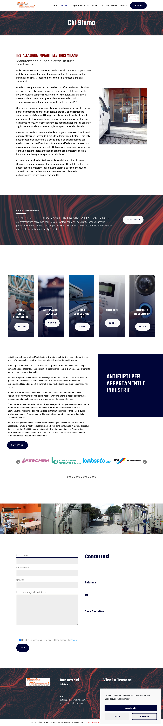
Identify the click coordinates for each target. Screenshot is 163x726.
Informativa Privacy (96, 722)
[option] (35, 460)
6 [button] (79, 477)
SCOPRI (22, 326)
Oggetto (47, 582)
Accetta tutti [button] (130, 708)
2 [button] (70, 477)
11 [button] (90, 477)
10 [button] (88, 477)
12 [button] (93, 477)
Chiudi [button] (117, 716)
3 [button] (72, 477)
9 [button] (86, 477)
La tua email (47, 570)
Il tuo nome (47, 558)
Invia (22, 647)
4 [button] (74, 477)
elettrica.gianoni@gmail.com (73, 700)
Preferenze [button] (144, 716)
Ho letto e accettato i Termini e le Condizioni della (47, 640)
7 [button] (81, 477)
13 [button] (95, 477)
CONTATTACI (133, 219)
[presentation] (35, 633)
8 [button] (84, 477)
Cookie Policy (123, 699)
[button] (18, 462)
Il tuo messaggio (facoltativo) (47, 608)
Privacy (74, 640)
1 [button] (68, 477)
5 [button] (77, 477)
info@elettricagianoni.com (71, 703)
